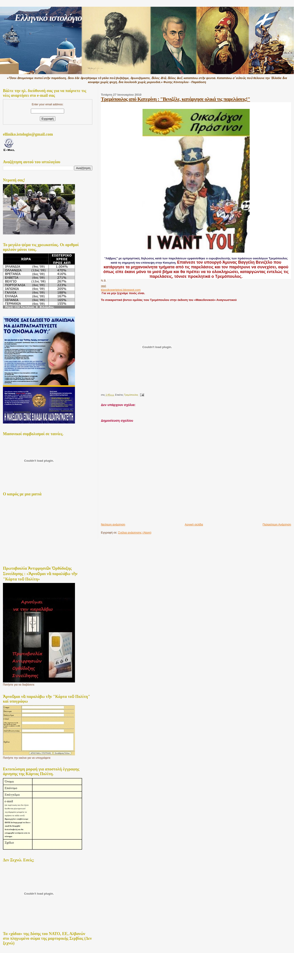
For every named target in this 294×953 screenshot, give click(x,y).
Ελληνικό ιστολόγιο (48, 18)
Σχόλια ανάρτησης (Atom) (134, 532)
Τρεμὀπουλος (131, 395)
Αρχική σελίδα (194, 524)
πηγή (103, 285)
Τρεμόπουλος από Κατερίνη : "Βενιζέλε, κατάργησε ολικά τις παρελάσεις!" (175, 99)
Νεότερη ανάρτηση (113, 524)
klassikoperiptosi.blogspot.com (120, 289)
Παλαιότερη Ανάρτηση (277, 524)
